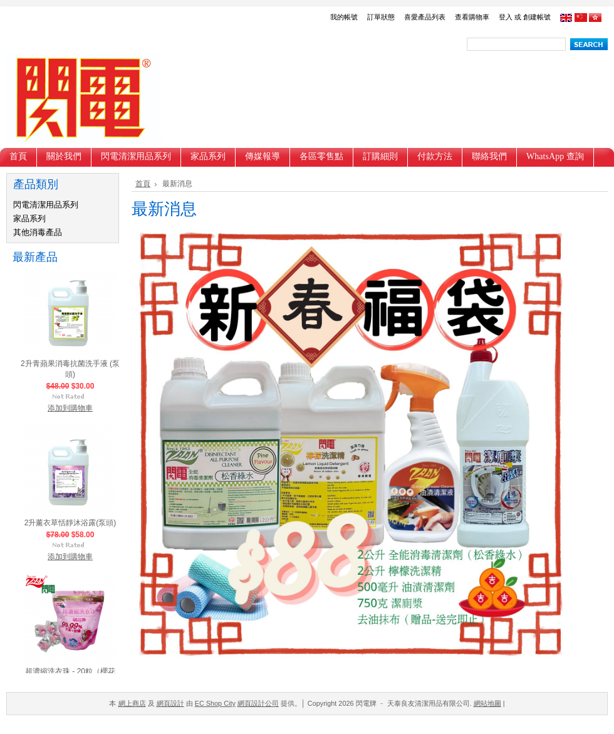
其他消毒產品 (37, 232)
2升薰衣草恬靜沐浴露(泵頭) (70, 524)
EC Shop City (215, 703)
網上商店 (132, 703)
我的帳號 (344, 17)
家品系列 (29, 218)
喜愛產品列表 (424, 17)
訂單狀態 (381, 17)
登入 (506, 17)
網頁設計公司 (258, 703)
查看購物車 (472, 17)
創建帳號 (537, 17)
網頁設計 (170, 703)
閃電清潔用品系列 (45, 204)
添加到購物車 (70, 410)
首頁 (142, 183)
